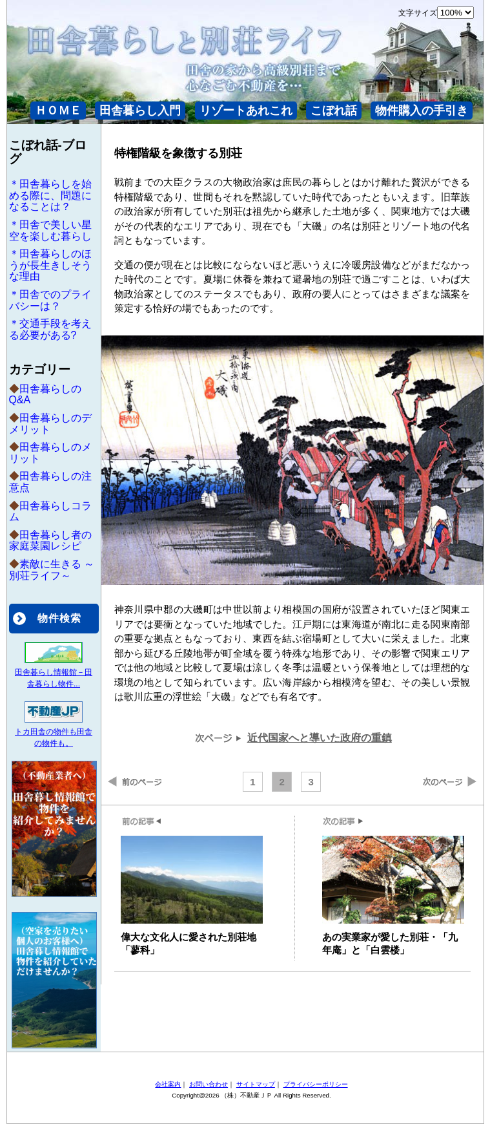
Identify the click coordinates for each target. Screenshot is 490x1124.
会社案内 (168, 1084)
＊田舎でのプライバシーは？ (50, 300)
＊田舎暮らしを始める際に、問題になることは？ (50, 195)
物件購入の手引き (421, 110)
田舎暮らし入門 (140, 110)
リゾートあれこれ (245, 110)
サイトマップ (255, 1084)
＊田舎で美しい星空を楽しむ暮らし (50, 230)
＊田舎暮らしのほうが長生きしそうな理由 (50, 265)
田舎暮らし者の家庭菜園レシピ (50, 540)
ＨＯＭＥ (58, 110)
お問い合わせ (208, 1084)
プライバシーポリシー (315, 1084)
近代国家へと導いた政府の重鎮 (319, 737)
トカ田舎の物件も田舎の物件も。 (53, 732)
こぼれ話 (334, 110)
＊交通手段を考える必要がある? (50, 329)
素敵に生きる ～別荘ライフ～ (51, 569)
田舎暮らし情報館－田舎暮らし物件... (53, 672)
